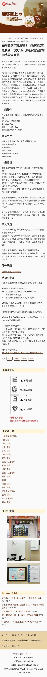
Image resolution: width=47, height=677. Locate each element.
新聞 (4, 480)
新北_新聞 (6, 477)
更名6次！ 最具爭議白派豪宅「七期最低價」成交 (21, 598)
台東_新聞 (6, 455)
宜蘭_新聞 (6, 466)
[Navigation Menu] (42, 4)
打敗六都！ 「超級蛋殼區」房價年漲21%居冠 (20, 622)
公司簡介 (5, 635)
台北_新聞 (6, 447)
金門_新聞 (6, 495)
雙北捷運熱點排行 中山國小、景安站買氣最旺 (20, 615)
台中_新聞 (6, 444)
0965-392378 (30, 654)
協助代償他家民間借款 (11, 272)
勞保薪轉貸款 (23, 640)
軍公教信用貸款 (8, 491)
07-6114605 (28, 658)
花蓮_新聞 (6, 487)
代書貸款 (10, 38)
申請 (24, 359)
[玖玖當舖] (10, 4)
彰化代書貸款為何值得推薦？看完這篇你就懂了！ (22, 353)
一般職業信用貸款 (9, 436)
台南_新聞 (6, 451)
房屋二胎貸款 (31, 635)
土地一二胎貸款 (8, 462)
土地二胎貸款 (17, 635)
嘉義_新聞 (6, 458)
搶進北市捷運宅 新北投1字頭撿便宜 (16, 611)
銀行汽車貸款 (7, 498)
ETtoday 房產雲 (11, 593)
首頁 (3, 38)
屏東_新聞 (6, 469)
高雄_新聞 (6, 502)
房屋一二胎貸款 (8, 473)
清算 (16, 359)
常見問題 (5, 646)
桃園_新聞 (6, 484)
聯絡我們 (15, 646)
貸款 (31, 359)
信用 (9, 359)
